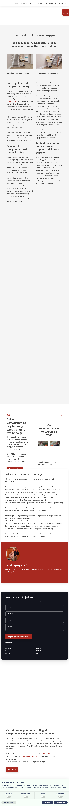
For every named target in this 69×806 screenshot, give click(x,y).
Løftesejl (39, 3)
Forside (16, 3)
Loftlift (32, 3)
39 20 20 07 (45, 683)
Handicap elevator (50, 3)
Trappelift (24, 3)
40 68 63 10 (17, 742)
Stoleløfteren (63, 3)
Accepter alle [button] (61, 802)
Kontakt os (12, 699)
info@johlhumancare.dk (32, 686)
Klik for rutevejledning (42, 731)
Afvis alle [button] (47, 802)
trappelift (13, 366)
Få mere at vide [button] (8, 802)
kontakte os (52, 170)
